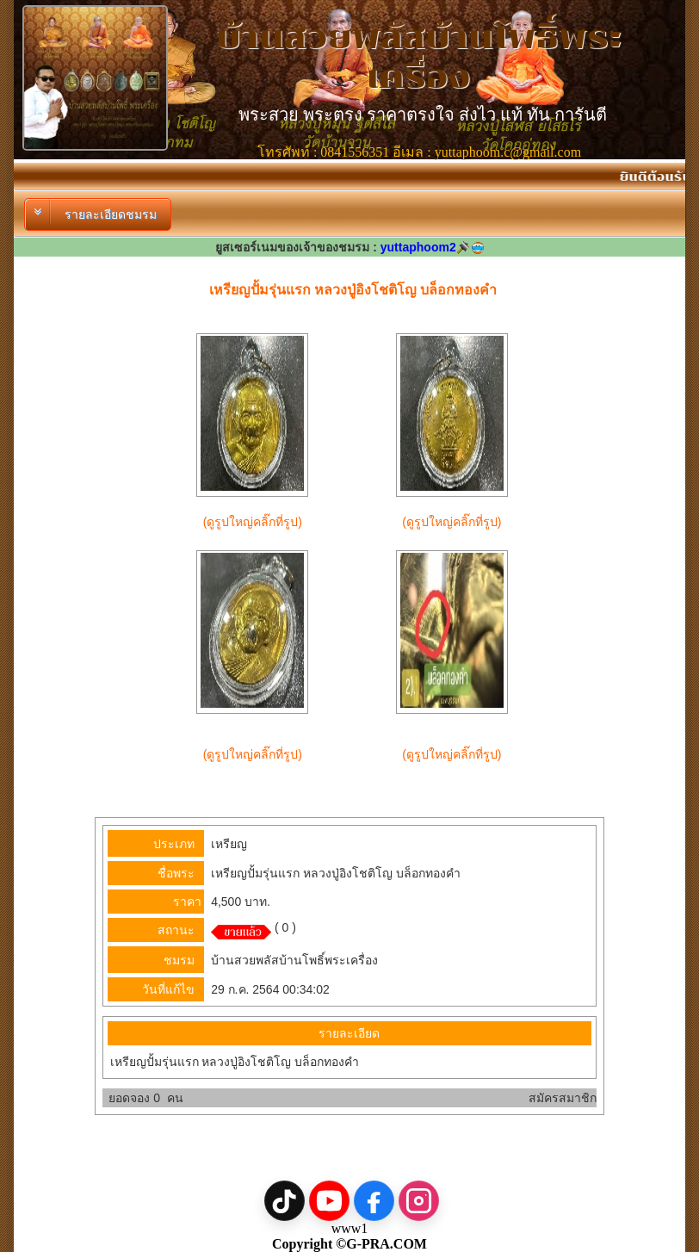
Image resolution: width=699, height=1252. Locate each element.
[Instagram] (419, 1201)
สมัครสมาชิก (563, 1098)
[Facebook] (374, 1201)
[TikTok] (284, 1201)
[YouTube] (329, 1201)
